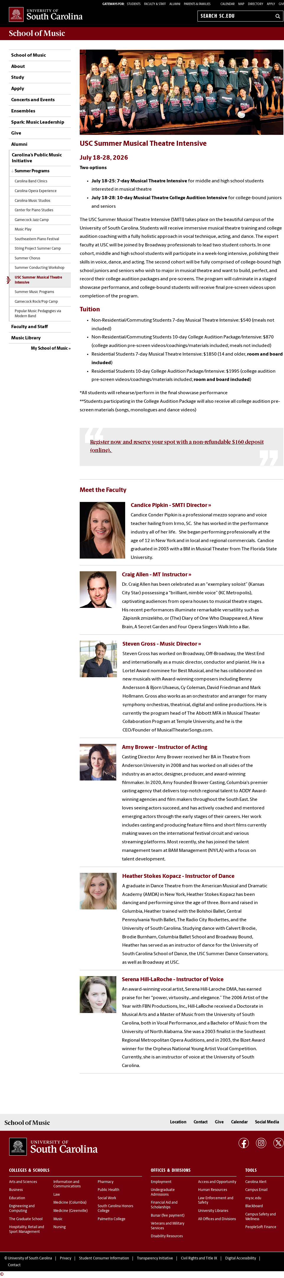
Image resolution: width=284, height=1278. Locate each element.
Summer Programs (32, 171)
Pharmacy (105, 1182)
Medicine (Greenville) (70, 1211)
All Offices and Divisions (217, 1219)
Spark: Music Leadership (37, 122)
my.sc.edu (253, 1198)
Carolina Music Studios (32, 201)
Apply (271, 4)
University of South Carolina (30, 1258)
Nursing (59, 1227)
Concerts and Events (33, 100)
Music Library (26, 338)
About (18, 66)
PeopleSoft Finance (260, 1227)
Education (17, 1198)
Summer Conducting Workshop (39, 268)
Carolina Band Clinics (31, 181)
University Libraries (213, 1211)
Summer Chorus (27, 258)
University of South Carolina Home (46, 15)
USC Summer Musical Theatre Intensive (38, 280)
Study (17, 77)
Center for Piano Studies (34, 210)
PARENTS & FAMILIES (197, 4)
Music (58, 1219)
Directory (255, 4)
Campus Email (256, 1190)
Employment (161, 1182)
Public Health (108, 1190)
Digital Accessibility (240, 1258)
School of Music (28, 55)
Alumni (19, 144)
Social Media (267, 1122)
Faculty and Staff (29, 327)
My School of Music (49, 348)
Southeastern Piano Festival (37, 239)
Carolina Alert (256, 1182)
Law (56, 1195)
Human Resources (212, 1190)
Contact (201, 1122)
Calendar (228, 4)
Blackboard (254, 1206)
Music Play (23, 229)
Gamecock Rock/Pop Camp (36, 302)
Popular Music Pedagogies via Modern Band (38, 314)
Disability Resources (167, 1236)
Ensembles (23, 111)
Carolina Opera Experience (36, 191)
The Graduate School (26, 1219)
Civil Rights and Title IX (199, 1258)
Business (16, 1190)
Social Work (107, 1198)
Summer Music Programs (34, 292)
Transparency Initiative (155, 1258)
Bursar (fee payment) (168, 1216)
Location (178, 1122)
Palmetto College (111, 1219)
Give (16, 133)
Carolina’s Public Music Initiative (37, 158)
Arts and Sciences (23, 1182)
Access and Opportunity (217, 1182)
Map (241, 4)
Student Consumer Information (104, 1258)
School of (37, 33)
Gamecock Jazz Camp (32, 220)
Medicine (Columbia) (69, 1203)
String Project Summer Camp (38, 249)
